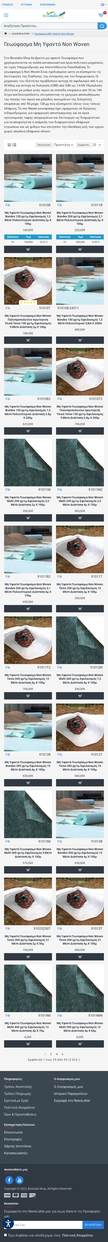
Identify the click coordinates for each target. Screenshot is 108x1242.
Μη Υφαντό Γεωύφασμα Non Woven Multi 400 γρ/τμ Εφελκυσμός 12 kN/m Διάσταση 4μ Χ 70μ (28, 1032)
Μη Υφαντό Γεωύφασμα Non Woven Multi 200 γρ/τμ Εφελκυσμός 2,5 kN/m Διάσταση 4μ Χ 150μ (80, 506)
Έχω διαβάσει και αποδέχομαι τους (49, 1235)
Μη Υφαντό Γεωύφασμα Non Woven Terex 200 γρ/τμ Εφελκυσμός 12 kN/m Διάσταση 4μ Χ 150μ (28, 684)
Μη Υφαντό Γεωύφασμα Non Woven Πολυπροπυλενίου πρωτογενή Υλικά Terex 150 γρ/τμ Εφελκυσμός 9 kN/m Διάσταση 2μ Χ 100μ (28, 326)
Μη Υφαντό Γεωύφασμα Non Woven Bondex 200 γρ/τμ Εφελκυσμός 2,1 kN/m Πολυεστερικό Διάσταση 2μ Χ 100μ (80, 223)
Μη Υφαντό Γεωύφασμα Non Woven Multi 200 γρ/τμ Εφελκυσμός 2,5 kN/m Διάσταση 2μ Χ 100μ (28, 506)
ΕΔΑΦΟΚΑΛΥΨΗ (21, 33)
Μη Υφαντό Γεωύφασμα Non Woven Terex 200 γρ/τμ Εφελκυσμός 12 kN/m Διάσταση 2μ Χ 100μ (80, 593)
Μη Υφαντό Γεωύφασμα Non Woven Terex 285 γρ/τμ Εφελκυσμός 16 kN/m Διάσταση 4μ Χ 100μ (80, 771)
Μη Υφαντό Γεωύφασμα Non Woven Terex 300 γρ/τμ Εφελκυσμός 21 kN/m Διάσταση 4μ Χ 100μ (80, 945)
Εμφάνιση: (83, 150)
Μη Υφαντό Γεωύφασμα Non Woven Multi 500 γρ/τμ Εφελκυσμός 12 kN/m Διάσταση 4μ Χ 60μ (80, 1032)
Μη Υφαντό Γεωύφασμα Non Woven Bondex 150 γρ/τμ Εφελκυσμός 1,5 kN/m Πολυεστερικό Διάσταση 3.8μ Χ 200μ (28, 417)
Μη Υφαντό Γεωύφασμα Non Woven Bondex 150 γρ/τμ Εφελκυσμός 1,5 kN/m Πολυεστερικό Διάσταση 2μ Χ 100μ (28, 223)
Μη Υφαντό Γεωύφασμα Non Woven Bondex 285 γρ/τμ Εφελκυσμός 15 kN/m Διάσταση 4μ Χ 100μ (28, 771)
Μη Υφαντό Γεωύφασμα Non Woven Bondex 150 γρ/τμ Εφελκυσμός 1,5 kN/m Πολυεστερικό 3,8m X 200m (80, 324)
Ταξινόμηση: (21, 150)
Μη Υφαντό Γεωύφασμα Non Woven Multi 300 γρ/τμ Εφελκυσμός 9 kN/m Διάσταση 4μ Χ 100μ (28, 858)
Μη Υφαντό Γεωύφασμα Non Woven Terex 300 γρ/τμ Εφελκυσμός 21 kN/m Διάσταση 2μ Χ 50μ (28, 945)
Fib (8, 210)
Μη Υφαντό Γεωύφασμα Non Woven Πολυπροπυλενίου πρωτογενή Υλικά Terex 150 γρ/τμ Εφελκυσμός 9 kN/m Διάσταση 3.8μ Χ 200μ (80, 417)
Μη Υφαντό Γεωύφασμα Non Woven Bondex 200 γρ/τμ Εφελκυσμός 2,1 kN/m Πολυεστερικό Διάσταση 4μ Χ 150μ (28, 595)
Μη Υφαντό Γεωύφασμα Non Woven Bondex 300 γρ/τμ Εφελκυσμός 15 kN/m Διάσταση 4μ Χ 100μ (80, 858)
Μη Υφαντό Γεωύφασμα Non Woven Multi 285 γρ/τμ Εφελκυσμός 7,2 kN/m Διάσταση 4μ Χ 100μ (80, 684)
